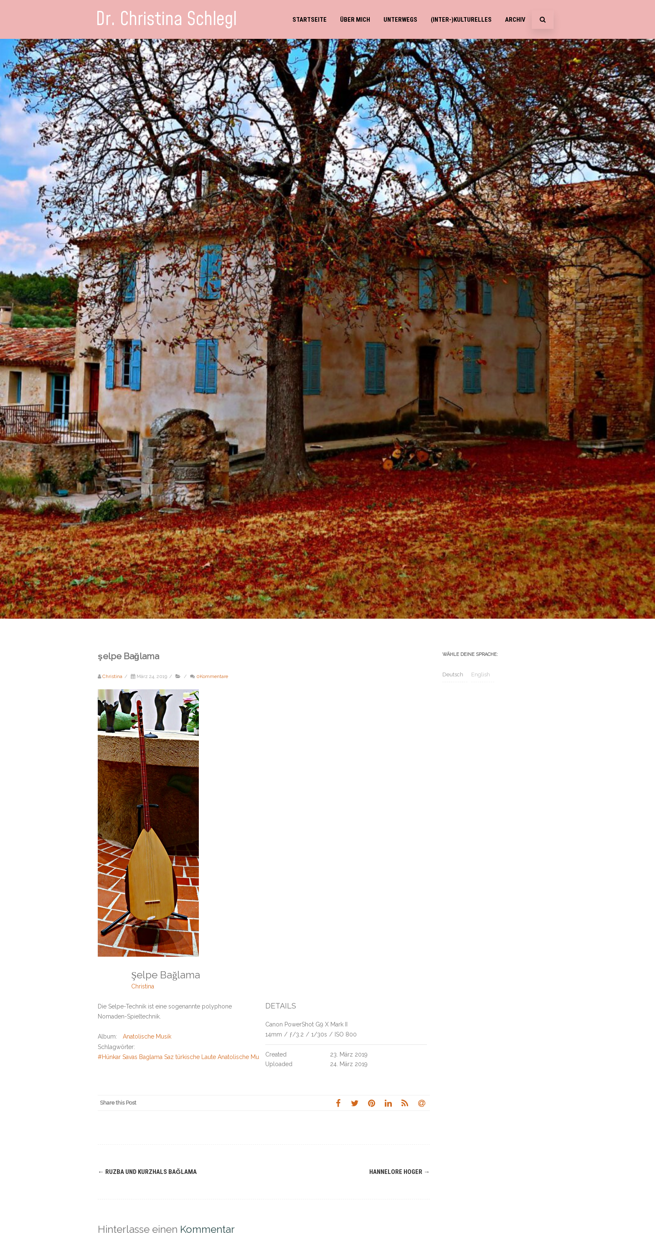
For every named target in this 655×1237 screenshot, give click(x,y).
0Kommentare (212, 676)
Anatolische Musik (147, 1036)
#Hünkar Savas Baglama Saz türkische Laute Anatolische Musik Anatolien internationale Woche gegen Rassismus (249, 1057)
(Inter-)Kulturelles (461, 19)
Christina (142, 986)
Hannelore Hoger (399, 1172)
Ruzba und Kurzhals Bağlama (147, 1172)
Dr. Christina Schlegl (166, 19)
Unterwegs (400, 19)
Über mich (355, 19)
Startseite (309, 19)
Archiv (515, 19)
